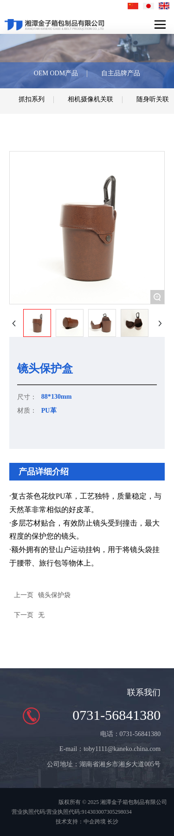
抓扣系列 (32, 99)
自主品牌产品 (120, 73)
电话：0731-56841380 (130, 734)
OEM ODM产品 (56, 73)
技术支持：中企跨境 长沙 (87, 821)
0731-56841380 (116, 715)
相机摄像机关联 (90, 99)
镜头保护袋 (54, 595)
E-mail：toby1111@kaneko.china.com (110, 748)
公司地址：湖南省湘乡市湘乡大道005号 (104, 764)
